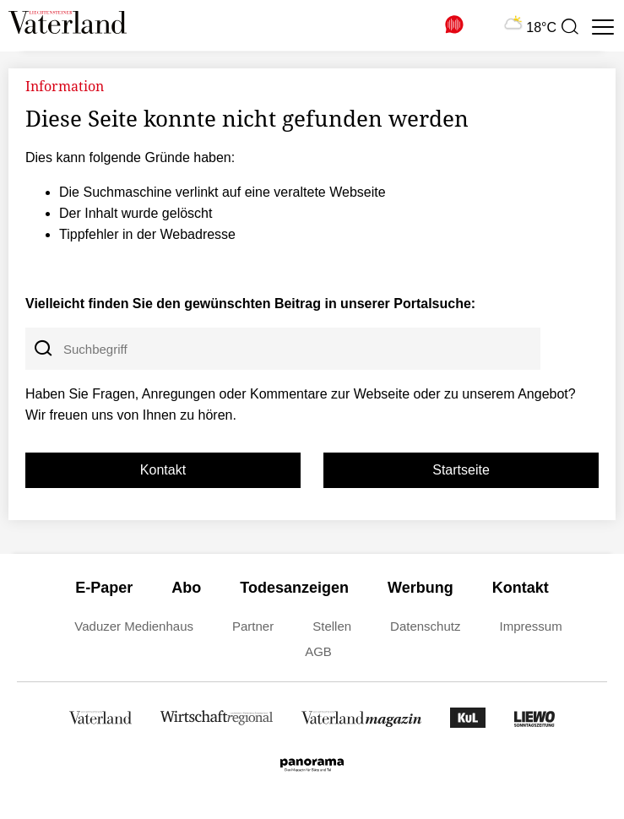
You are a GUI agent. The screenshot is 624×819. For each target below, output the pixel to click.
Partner (253, 626)
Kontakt (163, 470)
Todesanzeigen (294, 587)
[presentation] (569, 27)
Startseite (461, 470)
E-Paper (104, 587)
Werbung (420, 587)
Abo (186, 587)
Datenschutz (425, 626)
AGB (318, 651)
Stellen (331, 626)
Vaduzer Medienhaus (133, 626)
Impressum (530, 626)
